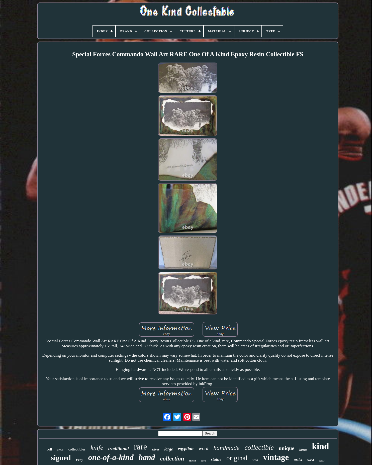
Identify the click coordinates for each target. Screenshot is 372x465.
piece (60, 449)
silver (155, 449)
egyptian (186, 448)
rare (140, 446)
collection (172, 458)
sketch (192, 460)
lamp (303, 449)
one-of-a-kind (111, 457)
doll (49, 449)
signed (61, 458)
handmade (226, 447)
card (203, 460)
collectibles (76, 449)
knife (96, 447)
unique (286, 448)
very (79, 459)
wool (203, 448)
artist (298, 459)
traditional (118, 448)
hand (147, 457)
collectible (259, 447)
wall (255, 460)
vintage (276, 457)
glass (322, 460)
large (168, 449)
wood (310, 460)
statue (216, 459)
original (236, 458)
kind (320, 446)
